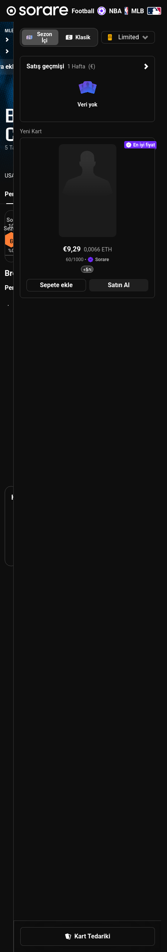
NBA (118, 11)
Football (89, 11)
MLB (146, 11)
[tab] (78, 37)
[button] (128, 37)
